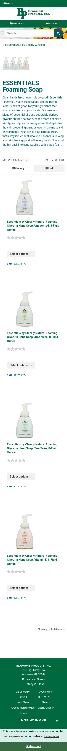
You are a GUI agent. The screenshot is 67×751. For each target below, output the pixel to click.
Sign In (51, 23)
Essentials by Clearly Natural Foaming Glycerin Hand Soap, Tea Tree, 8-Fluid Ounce (32, 449)
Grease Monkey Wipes (22, 708)
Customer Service (33, 679)
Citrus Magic (23, 692)
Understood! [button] (33, 746)
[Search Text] (33, 33)
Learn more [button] (51, 736)
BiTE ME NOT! (45, 697)
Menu (8, 3)
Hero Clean (23, 702)
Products (18, 23)
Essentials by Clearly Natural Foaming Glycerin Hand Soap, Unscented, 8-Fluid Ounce (33, 226)
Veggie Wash (46, 692)
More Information (39, 720)
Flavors (46, 702)
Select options (21, 254)
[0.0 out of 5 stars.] (17, 237)
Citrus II (23, 697)
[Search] (58, 33)
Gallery (18, 168)
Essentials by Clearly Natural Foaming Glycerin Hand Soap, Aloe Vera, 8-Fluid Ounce (32, 337)
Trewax (22, 713)
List (49, 168)
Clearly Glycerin (45, 708)
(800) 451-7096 (33, 684)
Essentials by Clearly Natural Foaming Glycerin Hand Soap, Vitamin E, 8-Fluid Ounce (32, 560)
